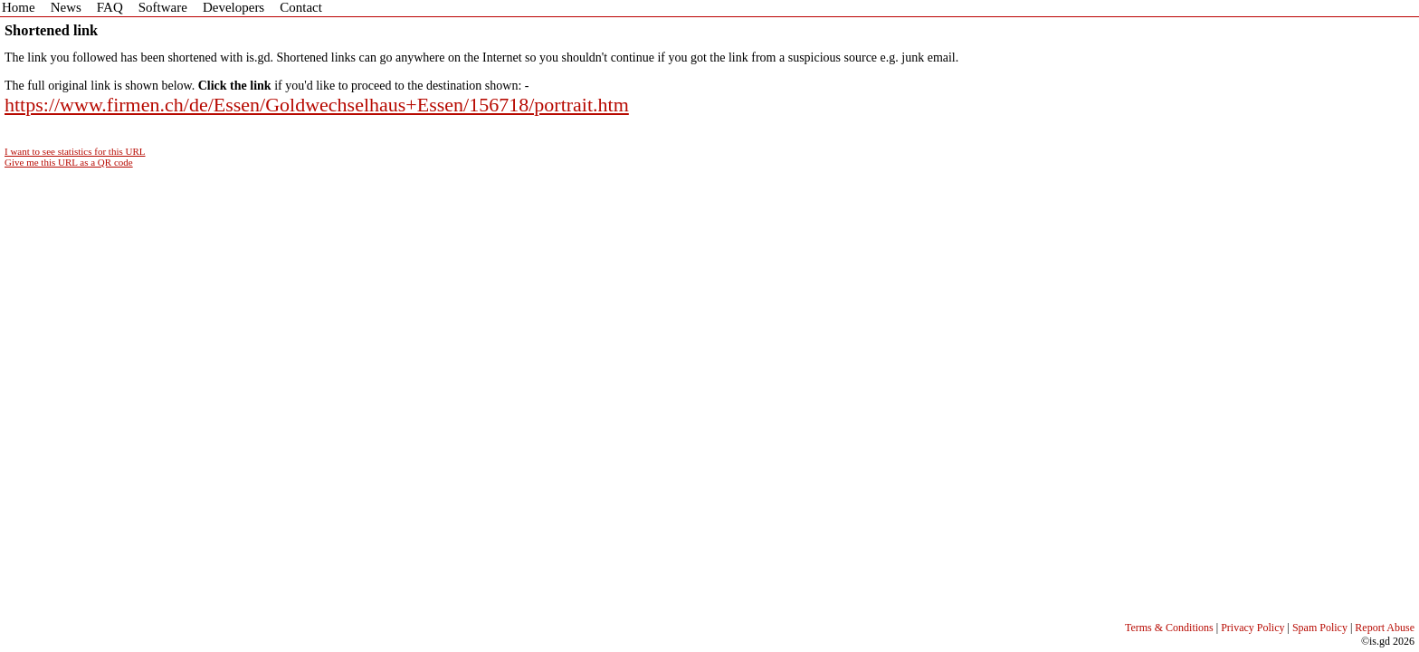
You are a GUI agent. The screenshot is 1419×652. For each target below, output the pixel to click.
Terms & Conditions (1169, 627)
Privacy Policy (1252, 627)
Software (162, 7)
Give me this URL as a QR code (69, 162)
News (66, 7)
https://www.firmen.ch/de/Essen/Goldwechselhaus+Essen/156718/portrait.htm (317, 104)
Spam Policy (1320, 627)
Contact (301, 7)
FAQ (110, 7)
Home (18, 7)
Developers (233, 7)
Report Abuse (1384, 627)
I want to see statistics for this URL (75, 151)
